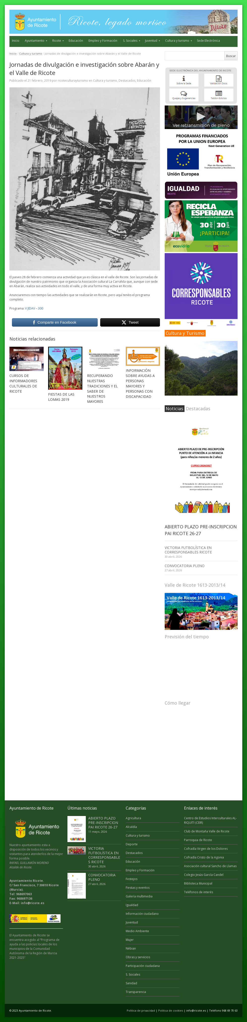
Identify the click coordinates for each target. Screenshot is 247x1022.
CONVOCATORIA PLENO (185, 565)
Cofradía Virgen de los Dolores (206, 849)
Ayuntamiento (34, 40)
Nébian (131, 948)
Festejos (131, 879)
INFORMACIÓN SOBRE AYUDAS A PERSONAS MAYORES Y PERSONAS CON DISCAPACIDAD (140, 383)
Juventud (151, 40)
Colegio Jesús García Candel (203, 875)
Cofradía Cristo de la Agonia (204, 857)
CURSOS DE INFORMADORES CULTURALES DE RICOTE (23, 383)
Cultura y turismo (177, 40)
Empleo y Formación (103, 40)
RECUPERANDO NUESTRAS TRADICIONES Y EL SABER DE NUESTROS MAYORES (102, 388)
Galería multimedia (139, 896)
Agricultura (133, 818)
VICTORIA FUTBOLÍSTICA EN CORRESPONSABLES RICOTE (188, 549)
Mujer (130, 940)
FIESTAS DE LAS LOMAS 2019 (61, 397)
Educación (76, 40)
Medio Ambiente (137, 931)
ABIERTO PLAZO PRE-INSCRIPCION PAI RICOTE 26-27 (103, 822)
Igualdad (132, 905)
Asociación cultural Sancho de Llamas (210, 866)
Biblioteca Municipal (198, 883)
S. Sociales (130, 40)
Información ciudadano (142, 914)
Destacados (127, 80)
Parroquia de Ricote (198, 840)
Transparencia (136, 992)
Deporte (132, 844)
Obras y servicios (138, 957)
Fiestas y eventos (138, 888)
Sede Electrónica (208, 40)
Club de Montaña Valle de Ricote (206, 831)
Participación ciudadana (143, 966)
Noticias (174, 408)
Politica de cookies (170, 1010)
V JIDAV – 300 (34, 308)
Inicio (15, 40)
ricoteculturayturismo (73, 80)
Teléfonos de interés (198, 892)
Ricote (56, 40)
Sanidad (131, 983)
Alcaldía (131, 827)
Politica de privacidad (141, 1010)
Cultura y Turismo (185, 333)
